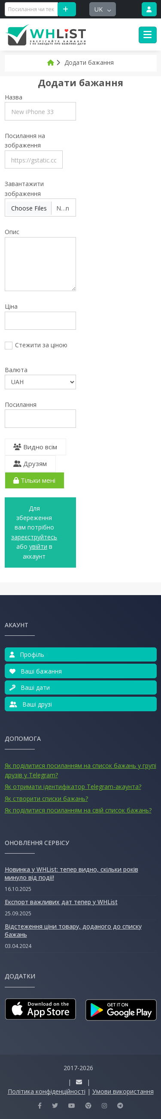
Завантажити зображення (24, 188)
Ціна (11, 306)
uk (99, 9)
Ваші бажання (35, 671)
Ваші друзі (30, 704)
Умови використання (123, 1091)
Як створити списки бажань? (46, 798)
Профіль (26, 654)
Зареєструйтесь (34, 537)
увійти (38, 546)
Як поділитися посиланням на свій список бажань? (78, 810)
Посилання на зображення (25, 140)
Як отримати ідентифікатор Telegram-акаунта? (73, 786)
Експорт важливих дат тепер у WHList (61, 902)
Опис (12, 232)
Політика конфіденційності (46, 1091)
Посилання (20, 404)
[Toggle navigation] (148, 35)
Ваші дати (29, 687)
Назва (13, 97)
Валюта (16, 370)
